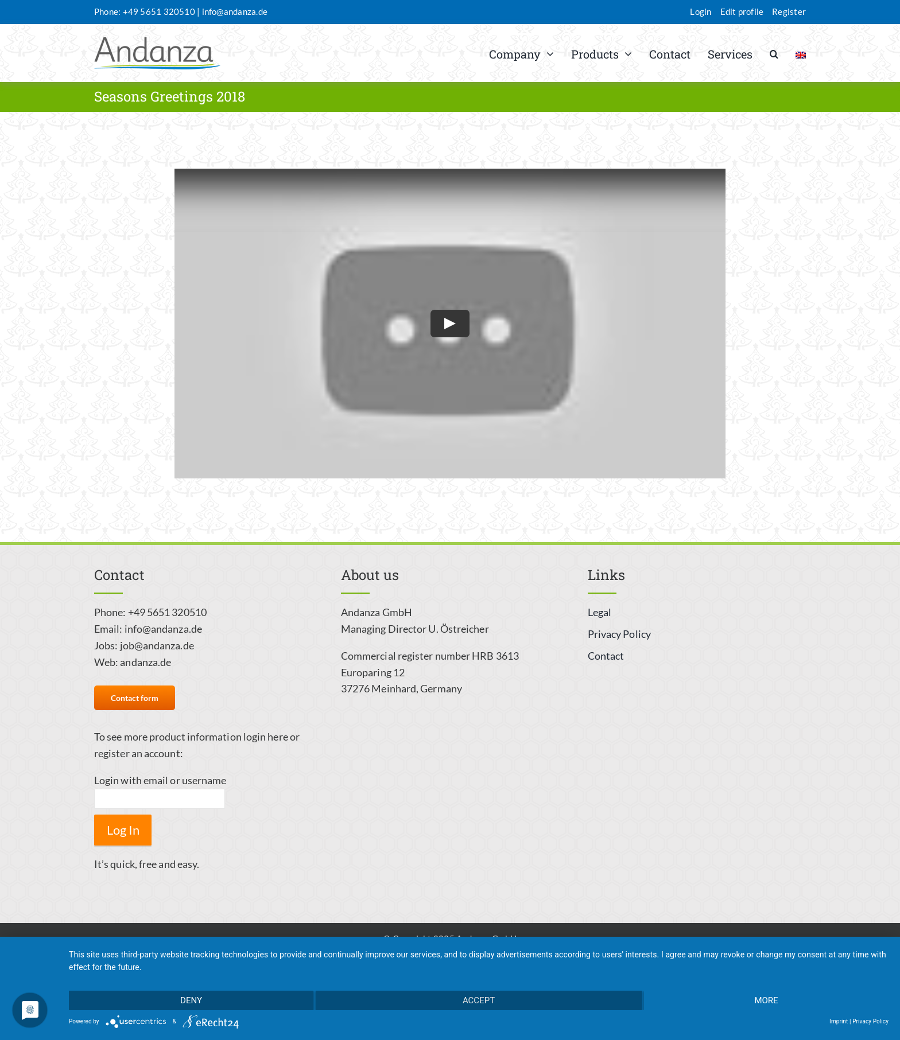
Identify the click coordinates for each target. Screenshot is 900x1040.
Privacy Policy (870, 1021)
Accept (479, 1000)
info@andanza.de (234, 11)
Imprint (838, 1021)
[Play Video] (450, 323)
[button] (774, 53)
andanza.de (145, 662)
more (766, 1000)
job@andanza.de (157, 645)
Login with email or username (160, 780)
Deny (191, 1000)
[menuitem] (801, 53)
